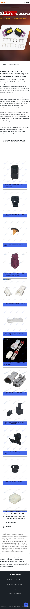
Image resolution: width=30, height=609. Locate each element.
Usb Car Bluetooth (14, 64)
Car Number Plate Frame (16, 580)
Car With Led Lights (13, 561)
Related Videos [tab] (9, 523)
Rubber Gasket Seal (19, 563)
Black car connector (16, 593)
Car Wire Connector (16, 598)
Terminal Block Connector (16, 584)
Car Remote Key (4, 558)
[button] (17, 2)
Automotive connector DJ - (7, 559)
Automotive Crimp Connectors (20, 564)
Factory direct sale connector (17, 558)
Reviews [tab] (7, 527)
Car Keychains (16, 589)
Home (4, 64)
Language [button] (26, 2)
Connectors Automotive (6, 566)
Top (26, 604)
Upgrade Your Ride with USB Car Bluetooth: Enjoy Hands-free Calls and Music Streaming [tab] (15, 516)
